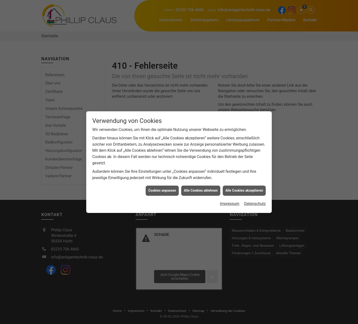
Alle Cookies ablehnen (201, 188)
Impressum (229, 201)
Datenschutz (255, 201)
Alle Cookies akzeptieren (244, 188)
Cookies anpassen (162, 188)
